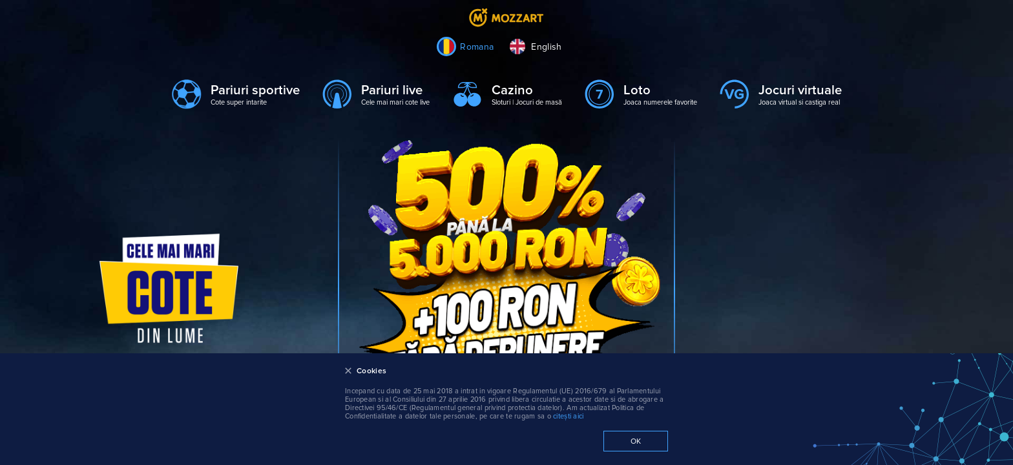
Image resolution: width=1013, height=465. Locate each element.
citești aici (568, 416)
